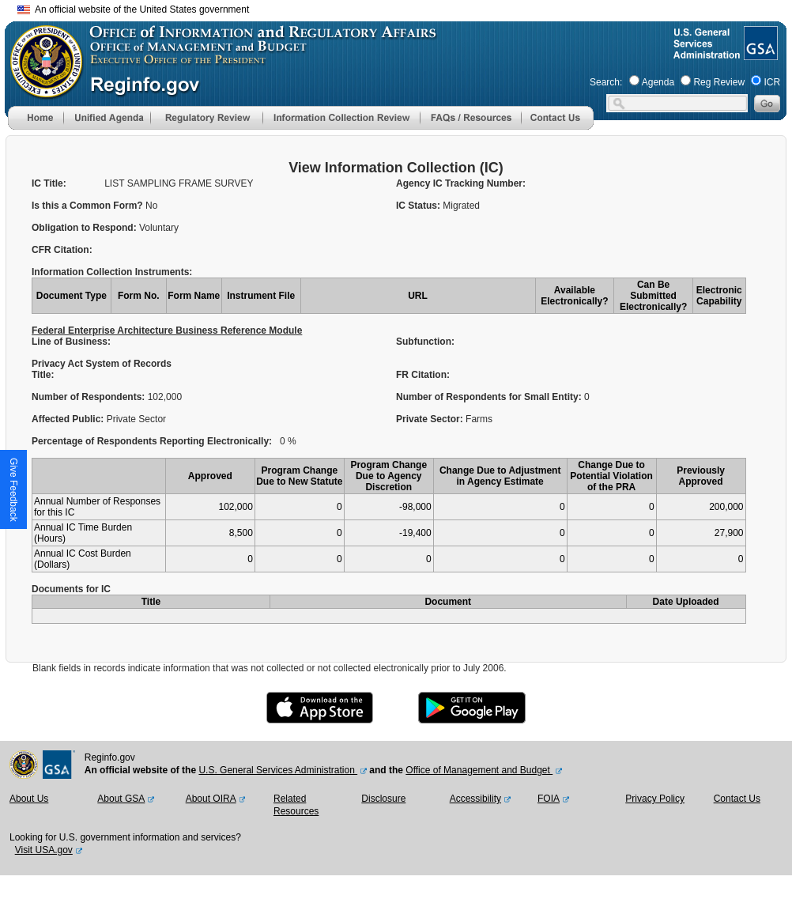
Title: (44, 374)
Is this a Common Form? (88, 205)
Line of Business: (71, 341)
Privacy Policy (655, 798)
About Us (28, 798)
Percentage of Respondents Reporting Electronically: (152, 441)
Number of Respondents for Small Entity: (490, 396)
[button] (106, 118)
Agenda (658, 82)
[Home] (35, 126)
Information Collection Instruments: (112, 272)
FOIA (548, 798)
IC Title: (49, 183)
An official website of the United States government (133, 9)
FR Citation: (424, 374)
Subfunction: (425, 341)
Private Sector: (431, 419)
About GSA (121, 798)
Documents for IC (71, 589)
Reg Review (719, 82)
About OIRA (211, 798)
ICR (772, 82)
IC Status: (419, 205)
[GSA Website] (759, 53)
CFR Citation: (62, 249)
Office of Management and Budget (479, 770)
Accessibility (475, 798)
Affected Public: (69, 419)
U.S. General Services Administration (277, 770)
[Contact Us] (557, 126)
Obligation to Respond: (85, 227)
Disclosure (383, 798)
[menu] (106, 118)
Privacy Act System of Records (102, 363)
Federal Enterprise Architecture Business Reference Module (167, 330)
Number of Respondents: (90, 396)
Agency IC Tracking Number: (461, 183)
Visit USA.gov (44, 850)
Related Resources (296, 805)
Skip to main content (405, 7)
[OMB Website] (41, 90)
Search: (606, 82)
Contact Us (737, 798)
